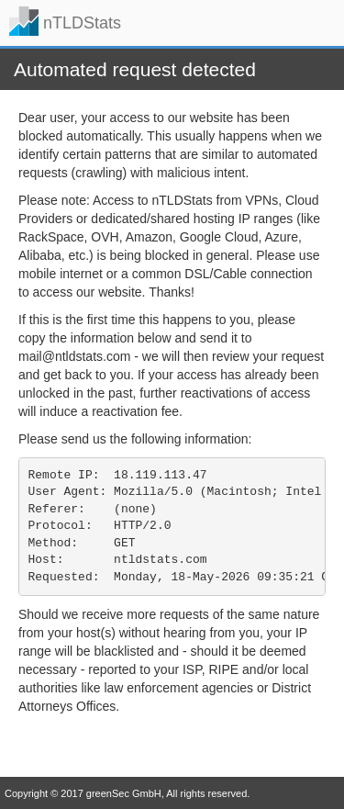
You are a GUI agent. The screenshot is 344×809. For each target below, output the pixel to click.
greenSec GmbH (123, 793)
